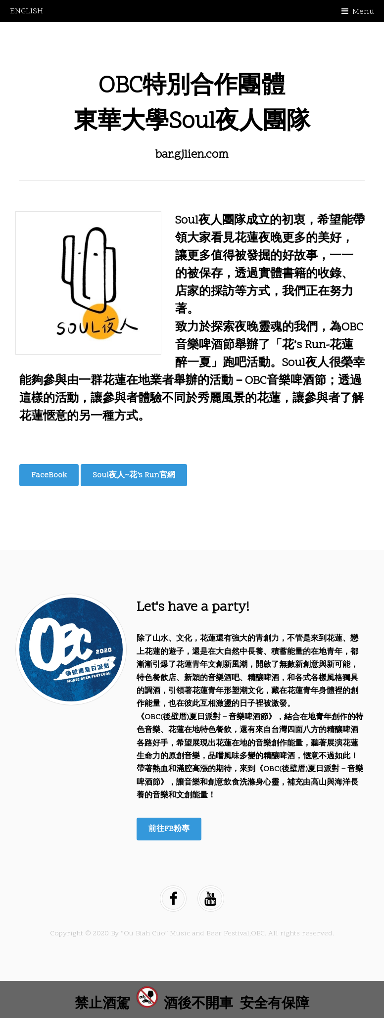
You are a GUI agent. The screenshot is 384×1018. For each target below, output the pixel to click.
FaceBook (49, 475)
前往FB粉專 (169, 829)
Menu (363, 11)
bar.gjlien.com (192, 155)
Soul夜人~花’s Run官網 (134, 475)
